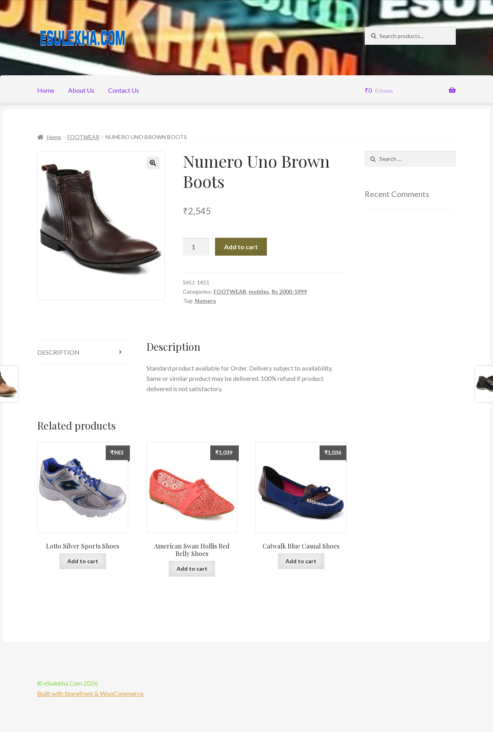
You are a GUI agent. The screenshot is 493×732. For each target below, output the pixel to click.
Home (45, 90)
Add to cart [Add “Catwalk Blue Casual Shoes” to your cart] (301, 561)
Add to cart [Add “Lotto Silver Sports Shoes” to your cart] (82, 561)
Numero (205, 300)
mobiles (259, 291)
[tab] (82, 352)
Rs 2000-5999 (289, 291)
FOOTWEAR (83, 137)
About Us (81, 90)
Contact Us (123, 90)
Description (58, 352)
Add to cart (241, 246)
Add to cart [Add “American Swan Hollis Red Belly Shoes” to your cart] (192, 568)
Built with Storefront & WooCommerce (90, 693)
